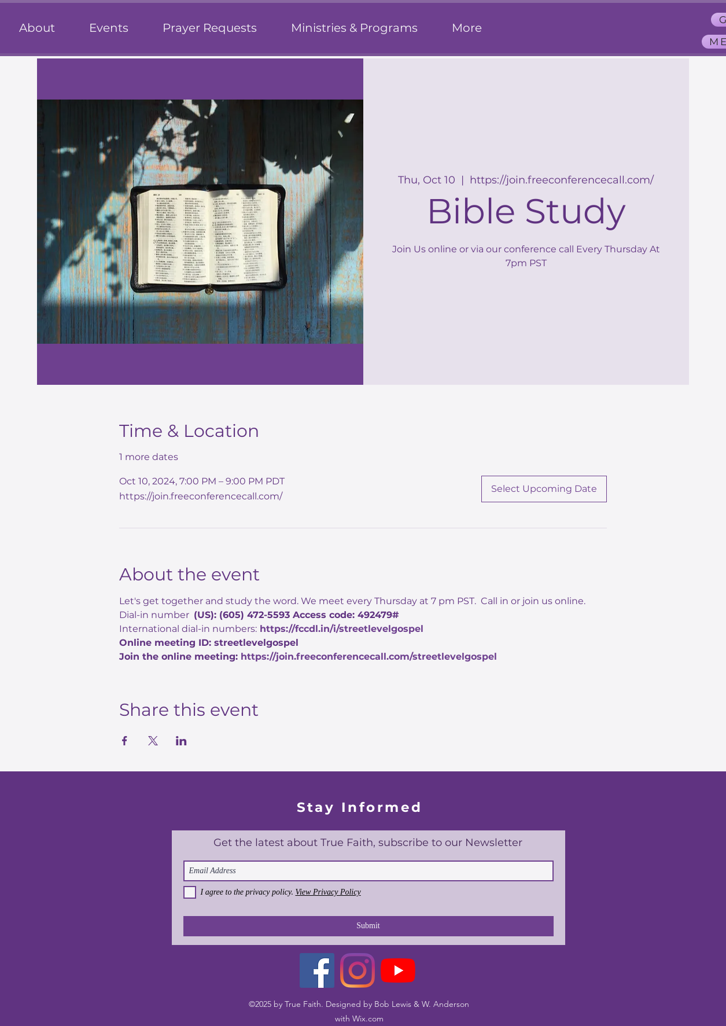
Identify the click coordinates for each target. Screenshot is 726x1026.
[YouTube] (398, 970)
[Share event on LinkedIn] (181, 740)
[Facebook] (317, 970)
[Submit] (368, 926)
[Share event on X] (153, 740)
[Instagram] (357, 970)
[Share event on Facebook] (124, 740)
